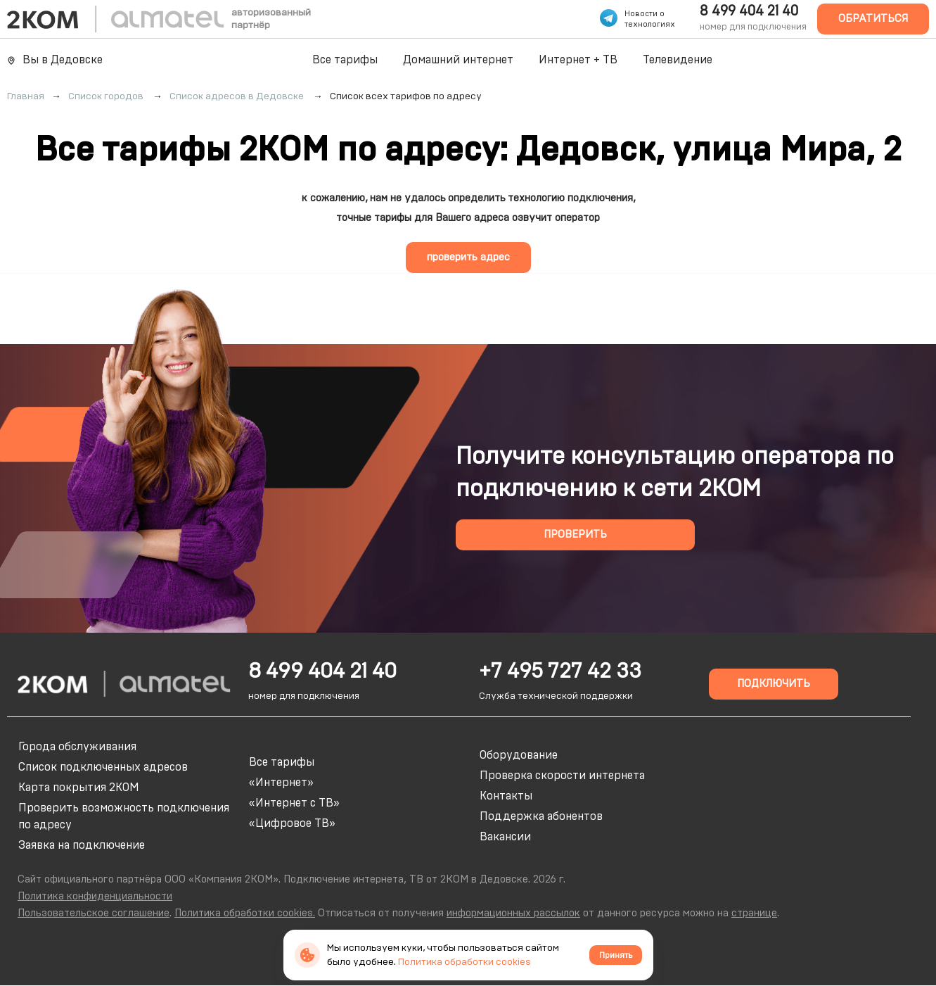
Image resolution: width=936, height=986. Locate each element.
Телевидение (677, 59)
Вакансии (505, 836)
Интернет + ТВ (578, 59)
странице (754, 913)
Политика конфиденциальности (95, 896)
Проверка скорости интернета (562, 775)
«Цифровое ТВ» (292, 823)
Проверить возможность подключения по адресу (123, 816)
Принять (615, 955)
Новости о (644, 14)
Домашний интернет (458, 59)
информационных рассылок (513, 913)
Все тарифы (345, 59)
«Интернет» (281, 782)
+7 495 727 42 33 (560, 671)
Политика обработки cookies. (244, 913)
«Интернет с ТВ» (294, 803)
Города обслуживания (77, 746)
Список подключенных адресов (103, 767)
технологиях (649, 24)
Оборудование (519, 755)
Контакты (506, 796)
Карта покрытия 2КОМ (78, 787)
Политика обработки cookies (464, 962)
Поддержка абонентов (541, 816)
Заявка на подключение (81, 845)
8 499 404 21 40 (749, 11)
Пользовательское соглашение (93, 913)
